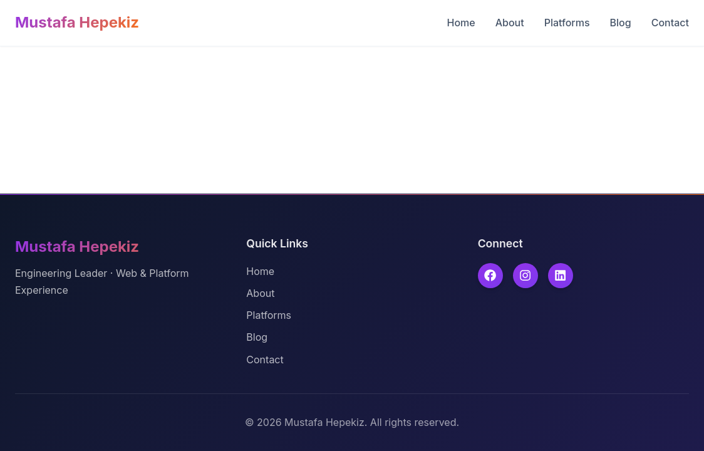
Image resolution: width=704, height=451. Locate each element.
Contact (670, 22)
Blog (620, 22)
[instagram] (525, 275)
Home (461, 22)
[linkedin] (560, 275)
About (509, 22)
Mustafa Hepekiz (77, 22)
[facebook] (490, 275)
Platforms (567, 22)
